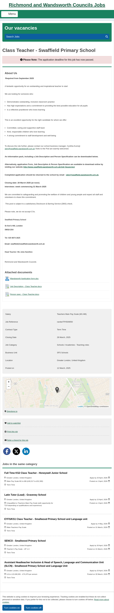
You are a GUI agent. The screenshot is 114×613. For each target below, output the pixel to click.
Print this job (12, 431)
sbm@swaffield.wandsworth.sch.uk (20, 149)
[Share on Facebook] (7, 451)
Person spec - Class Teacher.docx (24, 294)
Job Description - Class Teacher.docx (26, 286)
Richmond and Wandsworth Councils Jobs (57, 5)
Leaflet (80, 406)
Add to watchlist (14, 423)
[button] (57, 390)
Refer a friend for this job (17, 440)
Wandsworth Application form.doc (24, 278)
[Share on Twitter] (16, 451)
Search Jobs (57, 36)
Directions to (12, 411)
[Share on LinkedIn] (26, 451)
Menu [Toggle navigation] (9, 14)
